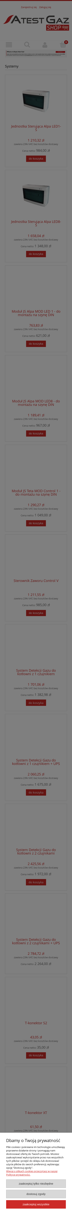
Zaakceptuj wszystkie (36, 1204)
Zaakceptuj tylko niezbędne (36, 1183)
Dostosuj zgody (36, 1194)
